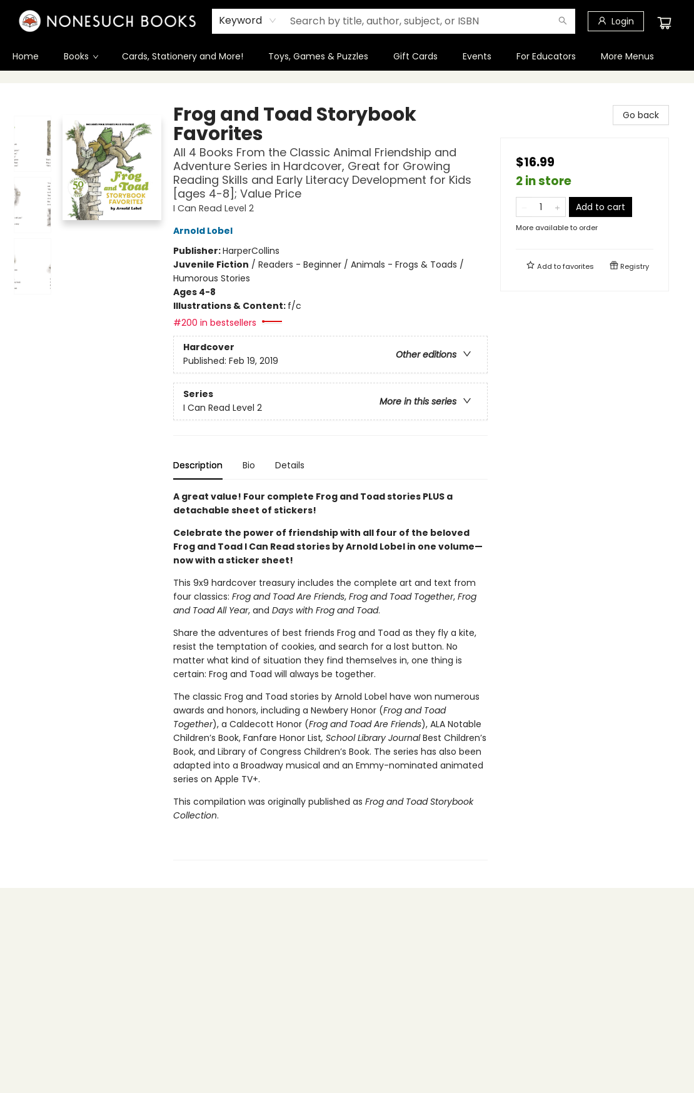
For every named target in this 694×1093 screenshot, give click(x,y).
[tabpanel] (330, 675)
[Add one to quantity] (557, 207)
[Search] (562, 21)
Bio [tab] (249, 465)
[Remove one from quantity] (524, 207)
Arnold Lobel (204, 230)
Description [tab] (198, 465)
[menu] (347, 56)
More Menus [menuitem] (627, 56)
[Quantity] (541, 207)
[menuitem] (25, 56)
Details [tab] (289, 465)
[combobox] (248, 21)
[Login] (616, 21)
